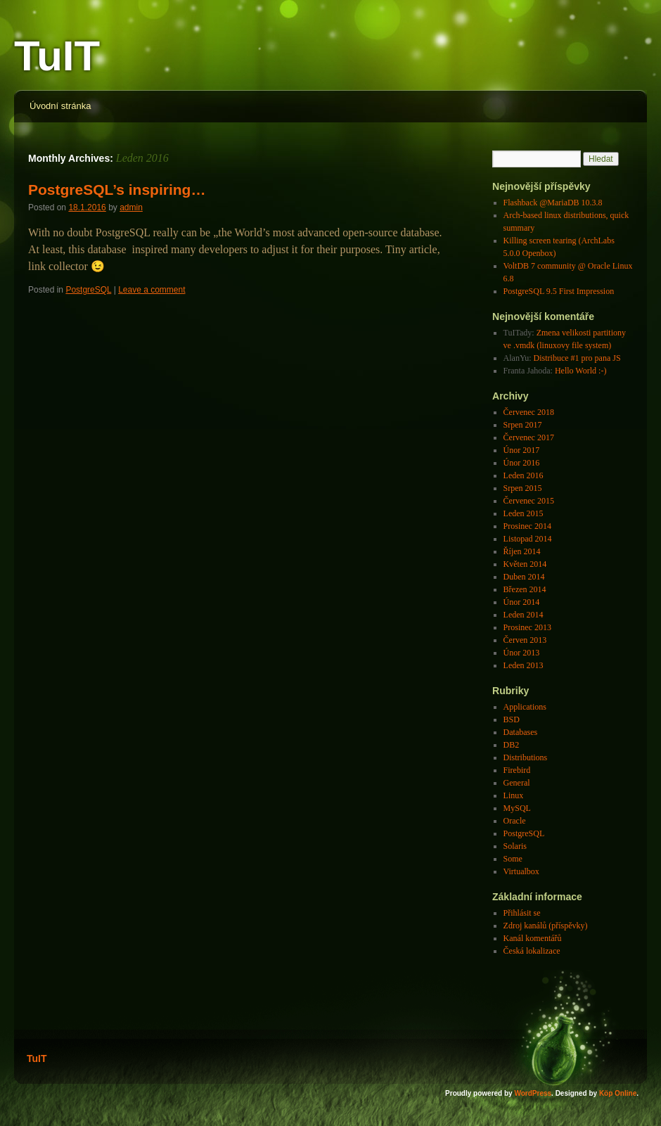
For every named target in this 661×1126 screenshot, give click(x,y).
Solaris (515, 846)
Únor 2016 (521, 463)
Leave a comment (151, 290)
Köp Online (617, 1093)
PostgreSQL (88, 290)
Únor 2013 (521, 653)
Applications (524, 707)
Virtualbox (521, 871)
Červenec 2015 (528, 501)
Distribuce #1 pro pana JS (577, 358)
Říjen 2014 (522, 551)
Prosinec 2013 (527, 627)
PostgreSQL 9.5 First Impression (559, 291)
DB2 (511, 745)
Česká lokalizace (531, 951)
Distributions (525, 757)
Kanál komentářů (532, 938)
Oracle (514, 821)
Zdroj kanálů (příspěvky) (545, 925)
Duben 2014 (524, 577)
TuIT (57, 55)
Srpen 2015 (522, 488)
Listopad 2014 (527, 539)
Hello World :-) (580, 371)
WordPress (532, 1093)
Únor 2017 (521, 450)
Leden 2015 (523, 513)
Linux (513, 795)
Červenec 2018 (528, 412)
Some (512, 859)
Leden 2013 (523, 665)
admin (131, 207)
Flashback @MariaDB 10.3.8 (553, 202)
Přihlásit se (522, 913)
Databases (520, 732)
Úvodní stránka (60, 106)
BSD (511, 719)
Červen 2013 (525, 640)
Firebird (517, 770)
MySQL (517, 808)
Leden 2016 (523, 475)
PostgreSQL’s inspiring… (116, 189)
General (516, 783)
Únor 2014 (521, 602)
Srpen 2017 (522, 425)
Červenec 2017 (528, 437)
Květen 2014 (525, 564)
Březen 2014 (524, 589)
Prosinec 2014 (527, 526)
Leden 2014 (523, 615)
